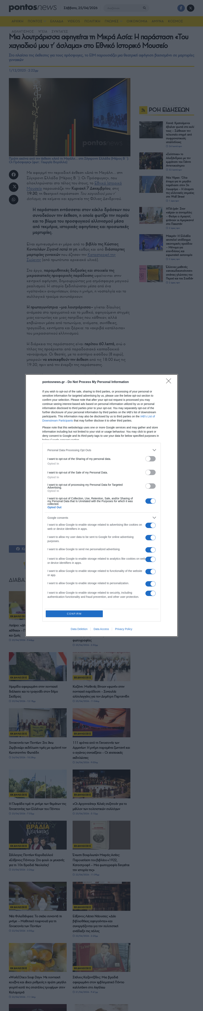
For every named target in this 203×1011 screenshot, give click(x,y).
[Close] (170, 382)
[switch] (150, 458)
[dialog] (102, 505)
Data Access (101, 629)
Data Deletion (79, 629)
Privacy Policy (123, 629)
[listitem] (102, 450)
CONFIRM (74, 613)
